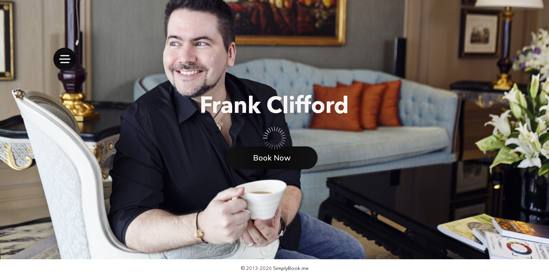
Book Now (272, 157)
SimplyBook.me (291, 268)
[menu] (64, 59)
